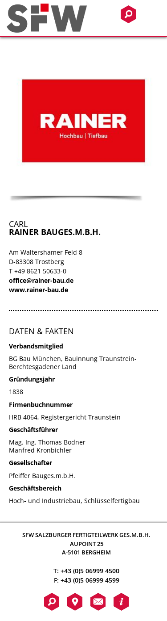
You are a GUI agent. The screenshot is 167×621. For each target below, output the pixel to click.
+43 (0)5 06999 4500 (90, 570)
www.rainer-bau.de (38, 289)
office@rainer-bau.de (41, 280)
